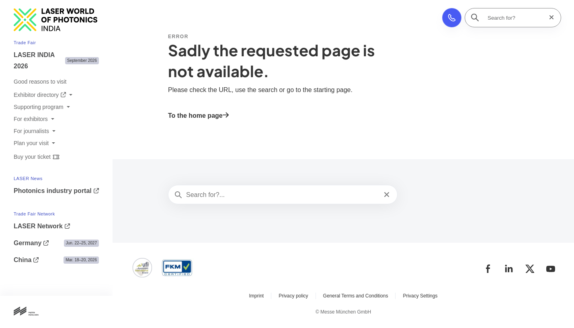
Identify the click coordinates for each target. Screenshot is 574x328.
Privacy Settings (420, 296)
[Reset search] (549, 17)
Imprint (256, 296)
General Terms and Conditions (355, 296)
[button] (451, 17)
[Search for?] (515, 17)
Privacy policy (293, 296)
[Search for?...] (282, 195)
